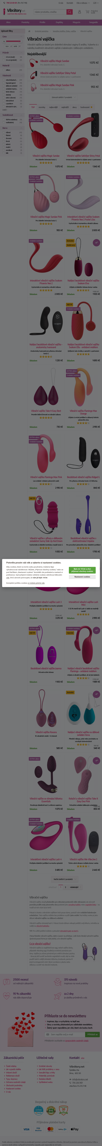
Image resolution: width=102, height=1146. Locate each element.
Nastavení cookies (82, 577)
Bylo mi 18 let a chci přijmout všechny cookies (82, 570)
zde (7, 578)
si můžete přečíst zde (36, 583)
